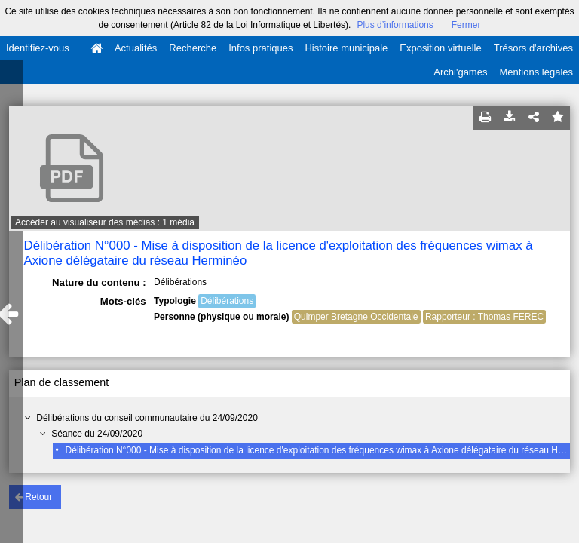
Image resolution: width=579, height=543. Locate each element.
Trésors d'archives (533, 48)
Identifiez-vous (37, 48)
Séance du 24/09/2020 (96, 433)
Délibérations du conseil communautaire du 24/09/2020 (147, 418)
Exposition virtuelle (440, 48)
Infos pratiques (260, 48)
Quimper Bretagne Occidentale (356, 316)
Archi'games (460, 72)
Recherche (192, 48)
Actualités (136, 48)
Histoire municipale (346, 48)
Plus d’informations (395, 25)
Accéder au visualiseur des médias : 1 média (105, 222)
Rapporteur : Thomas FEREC (484, 316)
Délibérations (227, 301)
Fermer (466, 25)
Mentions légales (536, 72)
